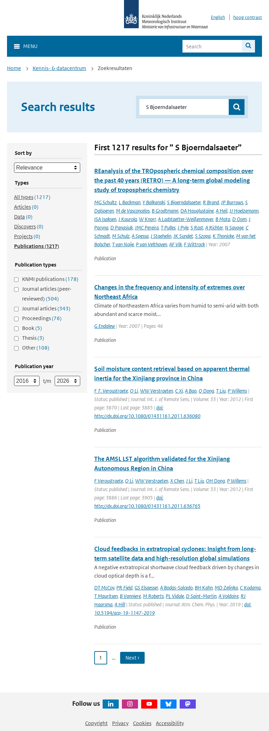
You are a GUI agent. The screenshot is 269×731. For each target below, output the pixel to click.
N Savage (234, 227)
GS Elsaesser (146, 587)
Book (32, 328)
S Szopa (203, 236)
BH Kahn (204, 587)
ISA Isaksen (105, 219)
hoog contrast (247, 17)
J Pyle (183, 227)
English (218, 17)
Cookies (142, 723)
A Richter (214, 227)
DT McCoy (104, 587)
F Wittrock (194, 244)
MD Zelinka (226, 587)
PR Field (124, 587)
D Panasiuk (121, 227)
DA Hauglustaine (197, 210)
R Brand (211, 202)
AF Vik (175, 244)
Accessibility (170, 723)
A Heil (221, 210)
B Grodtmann (165, 210)
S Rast (197, 227)
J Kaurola (127, 219)
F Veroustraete (108, 480)
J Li (189, 480)
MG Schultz (105, 202)
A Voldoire (229, 596)
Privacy (120, 723)
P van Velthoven (151, 244)
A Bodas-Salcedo (176, 587)
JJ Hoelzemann (243, 210)
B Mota (222, 219)
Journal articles (46, 308)
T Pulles (168, 227)
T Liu (221, 390)
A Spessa (140, 236)
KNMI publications (50, 279)
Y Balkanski (154, 202)
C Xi (179, 390)
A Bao (190, 390)
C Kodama (250, 587)
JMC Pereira (147, 227)
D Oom (239, 219)
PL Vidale (175, 596)
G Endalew (104, 326)
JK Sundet (183, 236)
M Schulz (121, 236)
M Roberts (153, 596)
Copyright (96, 723)
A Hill (120, 604)
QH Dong (215, 480)
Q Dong (206, 390)
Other (35, 347)
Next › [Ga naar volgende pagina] (132, 657)
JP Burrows (232, 202)
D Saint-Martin (201, 596)
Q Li (134, 390)
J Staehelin (161, 236)
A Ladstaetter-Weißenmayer (185, 219)
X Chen (177, 480)
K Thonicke (223, 236)
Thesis (33, 338)
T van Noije (123, 244)
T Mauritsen (106, 596)
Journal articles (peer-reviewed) (46, 293)
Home (14, 68)
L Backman (129, 202)
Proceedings (42, 318)
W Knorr (147, 219)
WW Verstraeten (156, 390)
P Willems (237, 390)
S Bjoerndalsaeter (184, 202)
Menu (30, 46)
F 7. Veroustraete (111, 390)
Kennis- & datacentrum (59, 68)
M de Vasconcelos (133, 210)
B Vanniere (130, 596)
